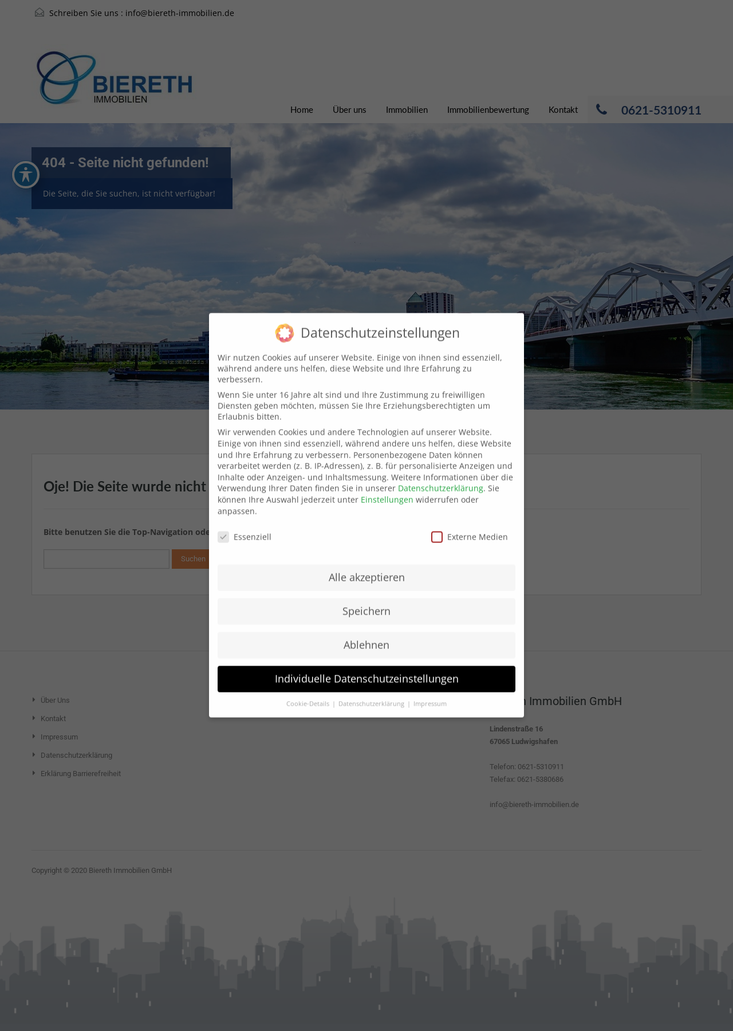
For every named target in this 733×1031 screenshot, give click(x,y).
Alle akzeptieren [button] (367, 563)
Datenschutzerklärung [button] (372, 690)
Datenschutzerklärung (440, 474)
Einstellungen (387, 486)
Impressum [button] (430, 690)
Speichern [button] (366, 597)
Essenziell (244, 523)
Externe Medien (469, 523)
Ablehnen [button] (366, 631)
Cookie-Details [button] (308, 690)
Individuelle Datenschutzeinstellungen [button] (367, 665)
